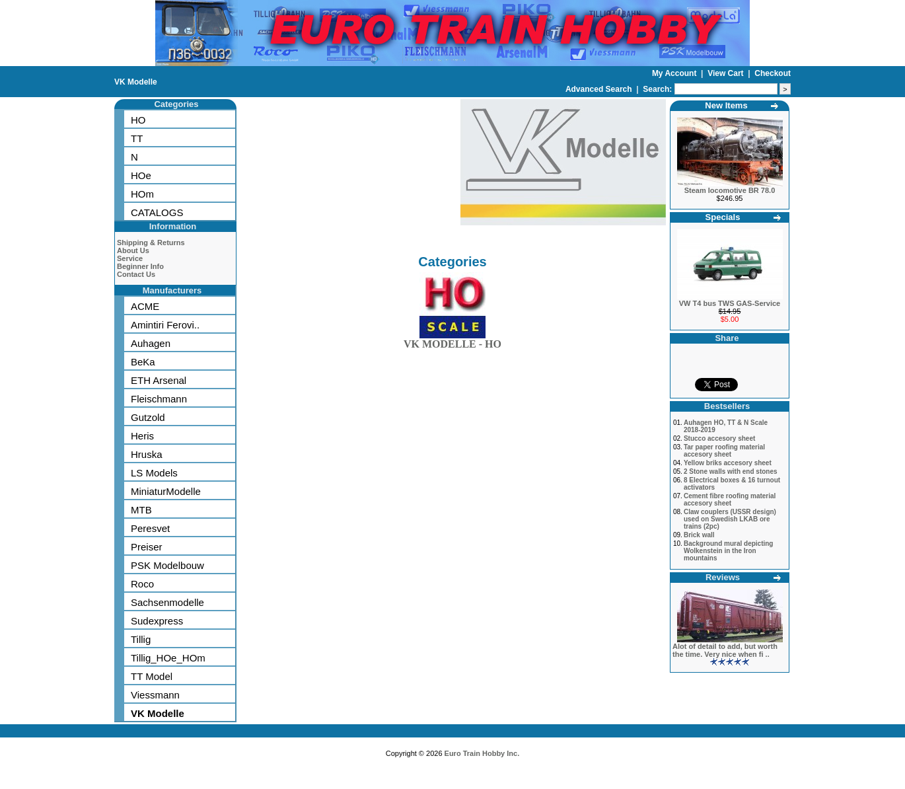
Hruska (147, 454)
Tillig (141, 639)
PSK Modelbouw (167, 565)
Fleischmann (159, 398)
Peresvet (150, 528)
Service (130, 258)
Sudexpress (157, 620)
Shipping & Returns (151, 242)
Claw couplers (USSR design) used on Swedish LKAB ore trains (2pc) (730, 519)
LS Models (154, 472)
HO (138, 120)
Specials (723, 217)
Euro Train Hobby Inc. (482, 753)
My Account (675, 73)
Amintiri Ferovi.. (165, 324)
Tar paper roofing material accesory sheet (724, 450)
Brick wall (699, 535)
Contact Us (136, 274)
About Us (133, 250)
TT (137, 138)
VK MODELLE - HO (452, 341)
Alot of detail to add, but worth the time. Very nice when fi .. (725, 650)
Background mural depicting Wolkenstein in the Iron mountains (729, 551)
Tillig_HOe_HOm (168, 657)
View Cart (726, 73)
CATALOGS (157, 212)
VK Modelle (135, 82)
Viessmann (155, 694)
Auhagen (150, 343)
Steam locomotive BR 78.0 (730, 190)
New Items (726, 105)
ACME (145, 306)
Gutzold (148, 417)
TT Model (151, 676)
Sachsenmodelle (167, 602)
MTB (141, 509)
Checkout (772, 73)
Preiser (147, 546)
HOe (141, 175)
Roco (142, 583)
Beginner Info (140, 266)
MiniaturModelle (166, 491)
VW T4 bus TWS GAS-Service (729, 303)
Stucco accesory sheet (719, 438)
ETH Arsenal (158, 380)
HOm (142, 194)
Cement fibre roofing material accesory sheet (730, 499)
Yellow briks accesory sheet (728, 463)
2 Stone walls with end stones (731, 471)
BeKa (143, 361)
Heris (142, 435)
